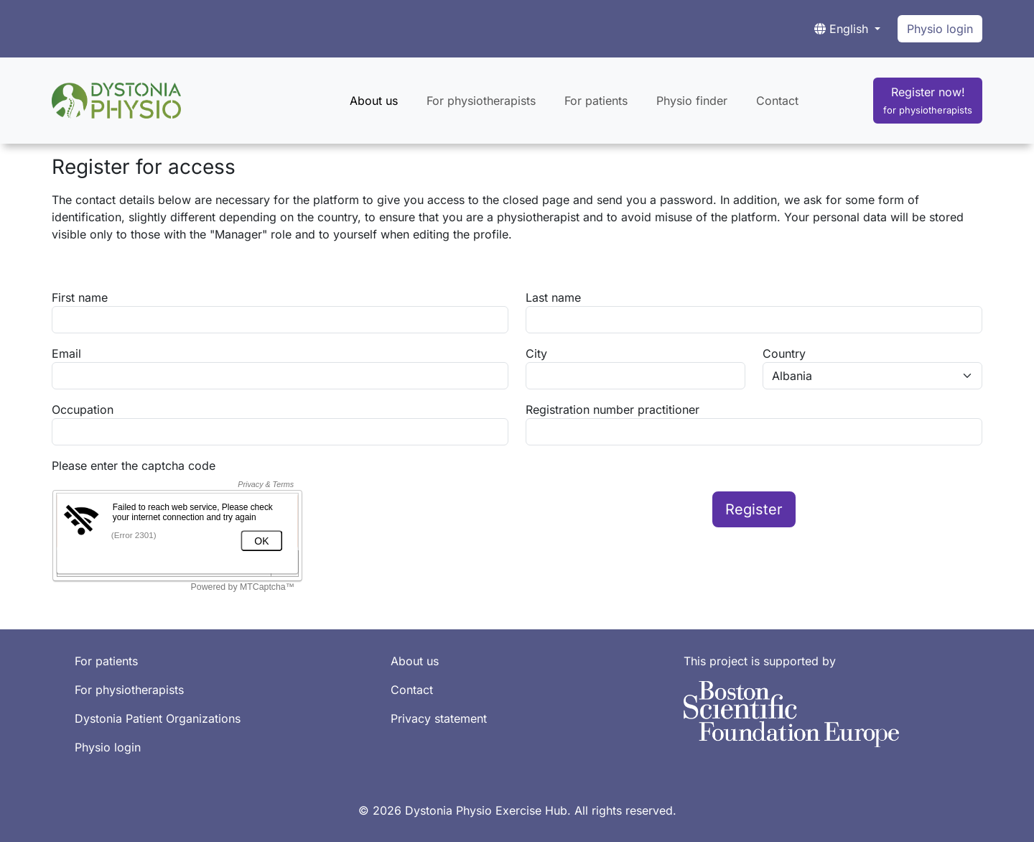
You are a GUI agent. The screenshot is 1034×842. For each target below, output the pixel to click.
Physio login (940, 29)
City (536, 353)
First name (80, 297)
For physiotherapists (481, 100)
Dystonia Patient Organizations (158, 718)
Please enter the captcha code (133, 465)
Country (784, 353)
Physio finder (691, 100)
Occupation (82, 409)
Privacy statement (439, 718)
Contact (777, 100)
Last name (553, 297)
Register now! (927, 100)
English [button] (843, 29)
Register (754, 509)
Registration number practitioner (612, 409)
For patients (596, 100)
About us (374, 100)
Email (66, 353)
